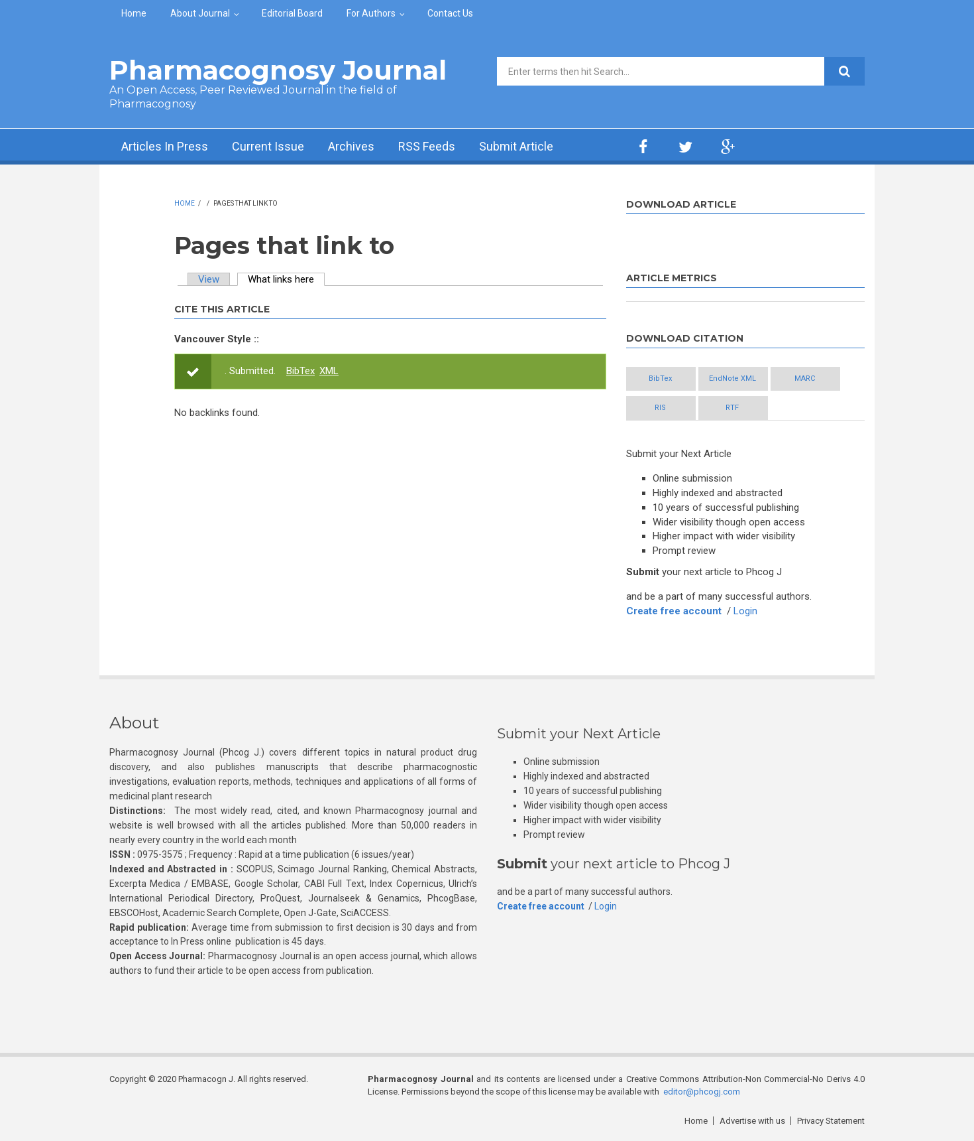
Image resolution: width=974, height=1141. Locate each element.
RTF (732, 407)
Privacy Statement (831, 1120)
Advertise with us (752, 1120)
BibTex (300, 371)
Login (745, 611)
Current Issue (268, 146)
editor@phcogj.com (701, 1092)
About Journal (200, 13)
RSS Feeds (426, 146)
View (208, 279)
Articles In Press (164, 146)
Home (133, 13)
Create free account (674, 611)
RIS (660, 407)
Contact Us (450, 13)
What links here (286, 279)
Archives (351, 146)
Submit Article (516, 146)
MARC (804, 378)
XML (329, 371)
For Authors (371, 13)
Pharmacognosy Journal (278, 70)
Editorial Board (292, 13)
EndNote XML (732, 378)
